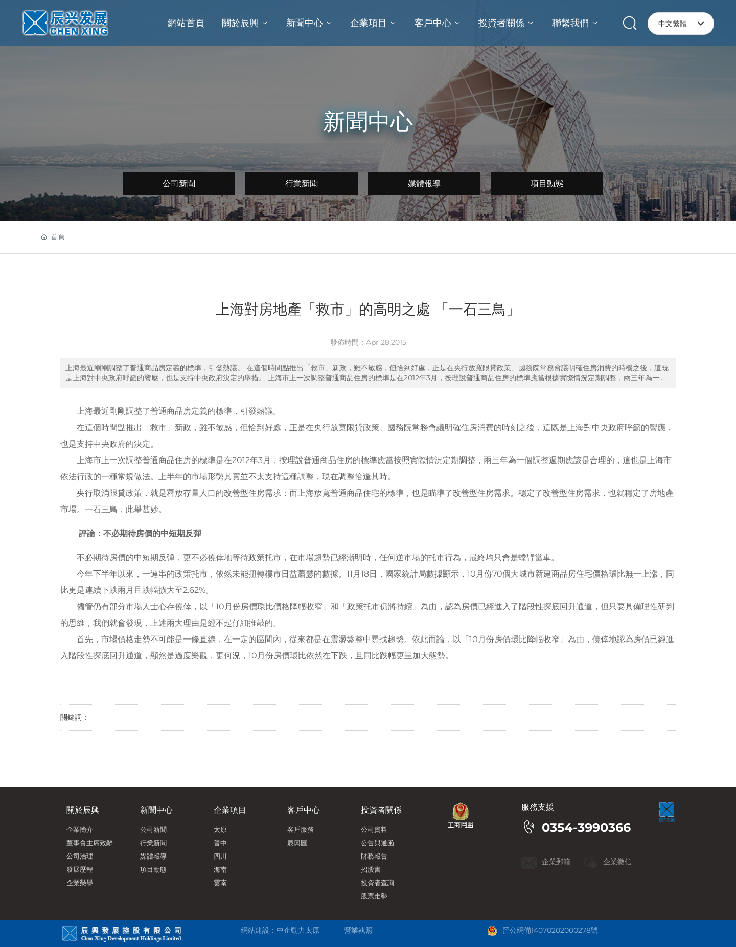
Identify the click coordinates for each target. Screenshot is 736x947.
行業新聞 (301, 183)
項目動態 (547, 183)
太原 (312, 930)
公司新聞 (179, 183)
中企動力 (291, 930)
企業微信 (617, 861)
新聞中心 (368, 121)
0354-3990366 (586, 827)
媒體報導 (424, 183)
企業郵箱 (556, 861)
